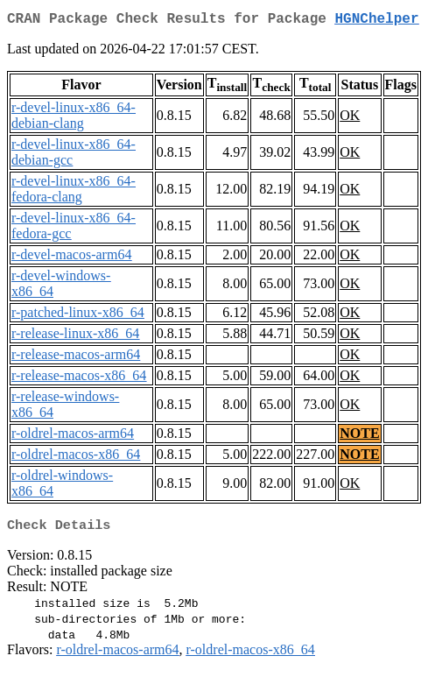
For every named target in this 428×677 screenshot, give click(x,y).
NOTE (359, 436)
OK (350, 118)
